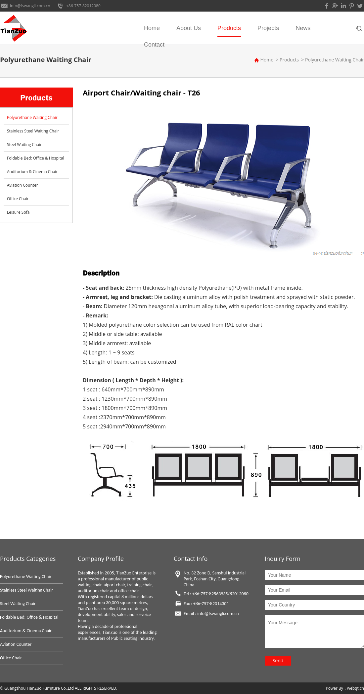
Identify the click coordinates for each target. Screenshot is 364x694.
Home (152, 28)
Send (278, 660)
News (303, 28)
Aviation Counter (22, 185)
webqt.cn (355, 688)
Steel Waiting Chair (24, 144)
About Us (188, 28)
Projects (268, 28)
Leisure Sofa (18, 212)
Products (229, 28)
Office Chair (18, 198)
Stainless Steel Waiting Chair (33, 131)
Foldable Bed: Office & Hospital (35, 158)
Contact (154, 44)
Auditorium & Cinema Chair (32, 171)
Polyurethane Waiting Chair (334, 59)
